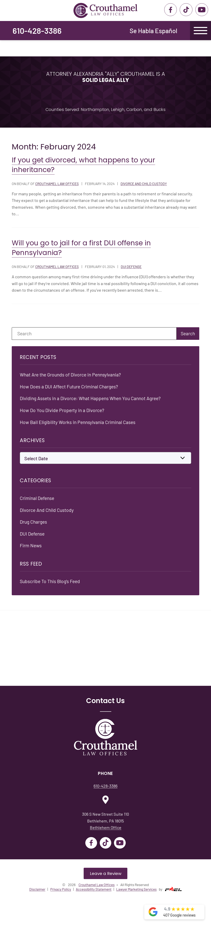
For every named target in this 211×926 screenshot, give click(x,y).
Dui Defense (131, 266)
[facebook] (170, 9)
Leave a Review (105, 873)
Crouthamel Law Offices (57, 184)
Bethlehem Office (105, 826)
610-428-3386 (37, 30)
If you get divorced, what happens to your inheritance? (83, 165)
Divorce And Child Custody (144, 184)
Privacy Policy (60, 888)
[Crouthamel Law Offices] (105, 737)
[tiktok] (186, 9)
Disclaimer (37, 888)
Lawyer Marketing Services (136, 888)
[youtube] (201, 9)
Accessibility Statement (93, 888)
